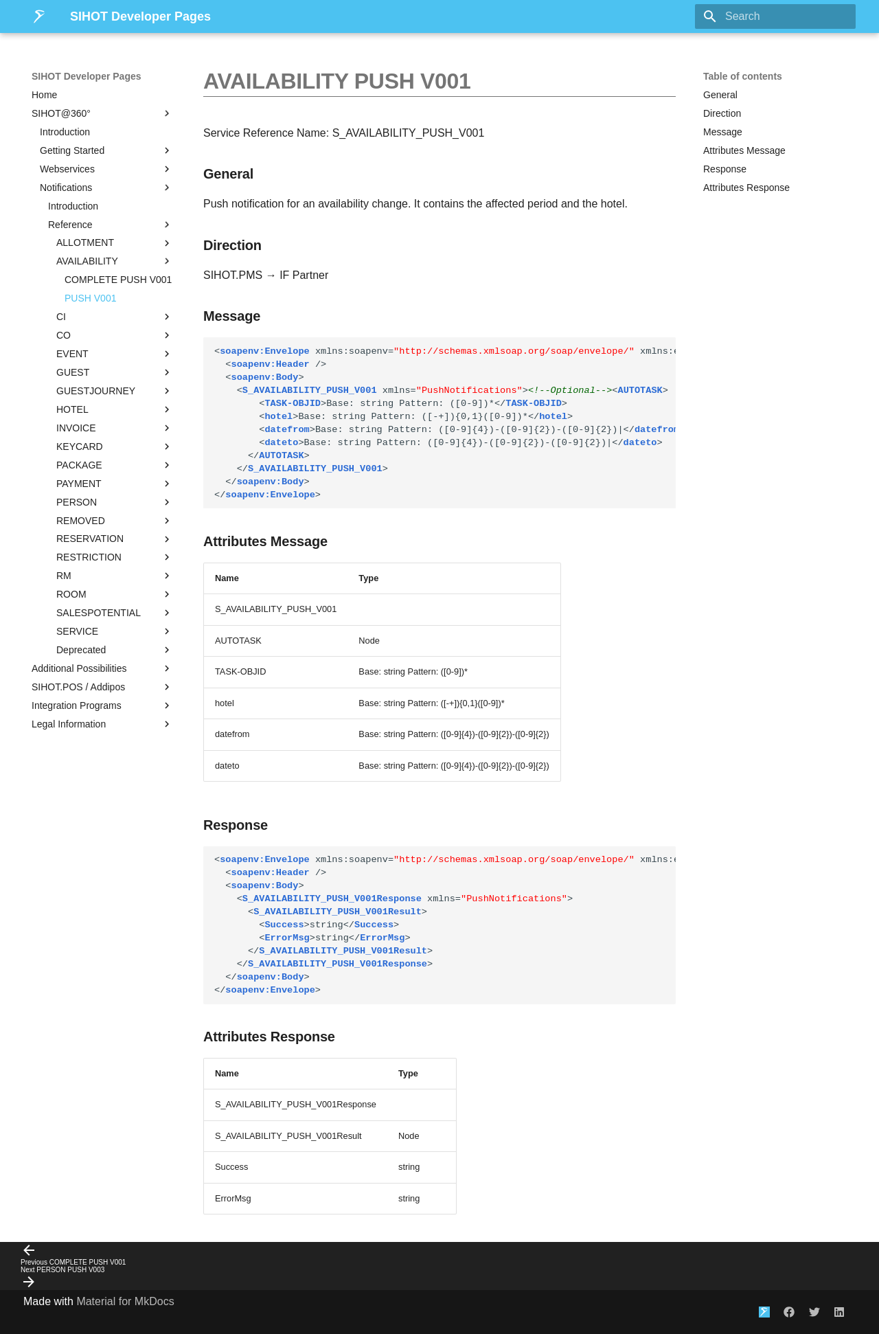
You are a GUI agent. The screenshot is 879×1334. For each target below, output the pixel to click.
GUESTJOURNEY (114, 391)
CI (114, 316)
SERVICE (114, 631)
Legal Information (102, 724)
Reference (110, 224)
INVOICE (114, 428)
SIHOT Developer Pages (86, 76)
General (720, 94)
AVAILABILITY (114, 261)
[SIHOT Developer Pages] (40, 16)
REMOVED (114, 521)
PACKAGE (114, 465)
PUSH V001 (90, 298)
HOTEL (114, 409)
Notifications (106, 187)
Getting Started (106, 150)
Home (44, 94)
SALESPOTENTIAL (114, 613)
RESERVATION (114, 539)
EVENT (114, 354)
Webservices (106, 169)
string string (445, 925)
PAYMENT (114, 483)
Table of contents (742, 76)
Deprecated (114, 650)
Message (722, 131)
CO (114, 335)
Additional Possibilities (102, 668)
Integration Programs (102, 705)
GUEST (114, 372)
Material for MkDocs (125, 1301)
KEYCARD (114, 446)
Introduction (65, 131)
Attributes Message (744, 150)
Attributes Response (746, 187)
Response (724, 168)
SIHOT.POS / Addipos (102, 687)
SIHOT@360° (102, 113)
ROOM (114, 594)
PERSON (114, 502)
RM (114, 575)
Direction (722, 113)
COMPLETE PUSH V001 (118, 279)
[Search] (775, 16)
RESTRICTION (114, 557)
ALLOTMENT (114, 243)
